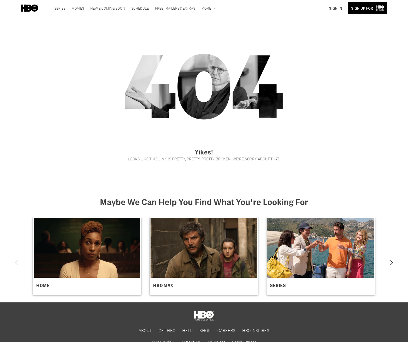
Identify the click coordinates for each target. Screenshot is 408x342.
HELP (187, 330)
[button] (87, 256)
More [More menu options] (206, 8)
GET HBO (166, 330)
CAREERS (226, 330)
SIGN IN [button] (335, 8)
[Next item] (391, 263)
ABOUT (145, 330)
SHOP (205, 330)
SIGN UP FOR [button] (362, 8)
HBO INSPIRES (255, 330)
